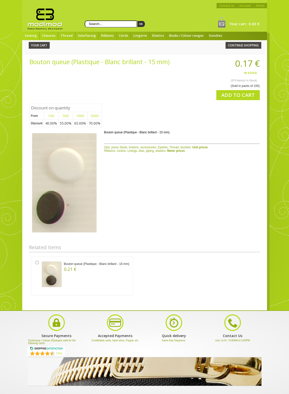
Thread (67, 35)
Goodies (215, 35)
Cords (123, 35)
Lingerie (140, 35)
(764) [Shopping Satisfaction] (59, 353)
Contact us (226, 5)
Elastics (158, 35)
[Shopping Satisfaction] (46, 349)
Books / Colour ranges (186, 35)
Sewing (31, 35)
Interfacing (87, 35)
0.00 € (254, 23)
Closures (48, 35)
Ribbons (107, 35)
